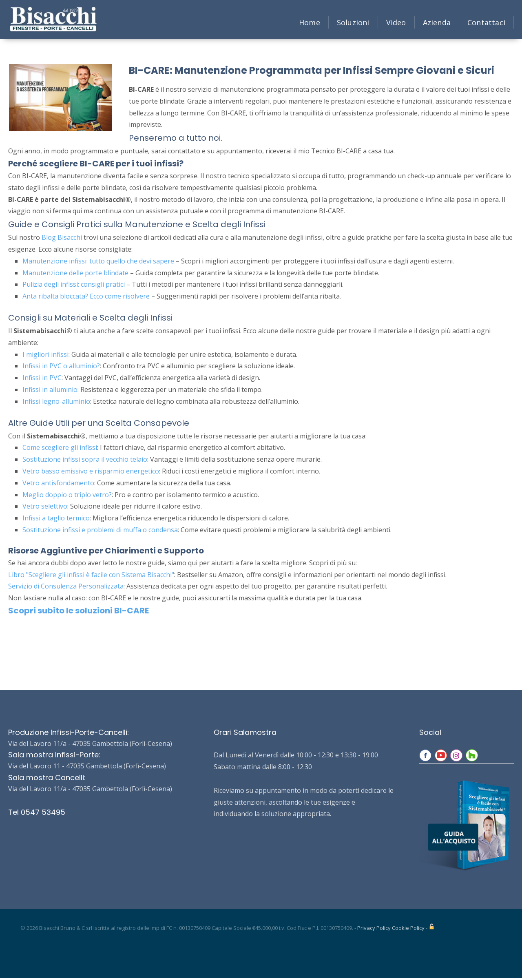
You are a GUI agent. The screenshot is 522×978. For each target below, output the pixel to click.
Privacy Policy (374, 928)
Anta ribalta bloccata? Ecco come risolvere (86, 296)
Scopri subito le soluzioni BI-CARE (78, 610)
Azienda (437, 22)
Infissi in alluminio (49, 389)
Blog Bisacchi (62, 237)
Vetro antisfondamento (58, 482)
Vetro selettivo (44, 506)
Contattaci (486, 22)
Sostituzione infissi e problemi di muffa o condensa (100, 529)
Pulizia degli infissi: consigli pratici (73, 284)
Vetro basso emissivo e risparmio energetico (90, 471)
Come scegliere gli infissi (59, 447)
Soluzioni (353, 22)
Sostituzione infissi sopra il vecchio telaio (84, 459)
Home (309, 22)
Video (396, 22)
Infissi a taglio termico (56, 517)
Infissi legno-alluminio (56, 401)
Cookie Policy (408, 928)
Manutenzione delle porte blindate (75, 272)
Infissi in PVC (42, 377)
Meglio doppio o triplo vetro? (67, 494)
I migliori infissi (45, 354)
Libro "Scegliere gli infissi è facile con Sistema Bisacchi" (91, 574)
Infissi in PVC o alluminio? (61, 365)
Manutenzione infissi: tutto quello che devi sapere (98, 261)
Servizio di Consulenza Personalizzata (66, 586)
